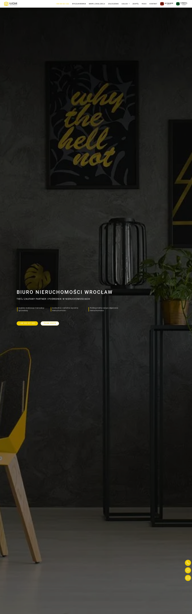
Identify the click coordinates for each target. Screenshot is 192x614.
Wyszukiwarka (79, 4)
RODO (144, 4)
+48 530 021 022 (62, 4)
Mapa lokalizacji (97, 4)
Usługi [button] (125, 4)
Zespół (135, 4)
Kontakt (153, 4)
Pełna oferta (50, 323)
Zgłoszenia (113, 4)
